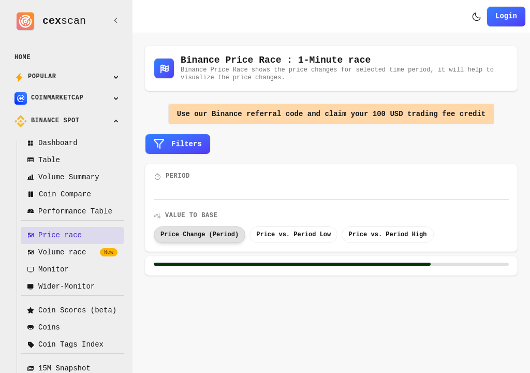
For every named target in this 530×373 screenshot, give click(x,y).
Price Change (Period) (199, 234)
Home (22, 57)
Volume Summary (63, 177)
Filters (178, 144)
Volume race (72, 252)
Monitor (48, 270)
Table (43, 160)
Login (506, 16)
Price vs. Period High (387, 234)
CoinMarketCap (48, 98)
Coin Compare (59, 194)
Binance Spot (47, 121)
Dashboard (52, 143)
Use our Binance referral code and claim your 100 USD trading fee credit (331, 114)
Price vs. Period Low (293, 234)
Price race (54, 235)
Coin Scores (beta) (71, 310)
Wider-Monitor (61, 287)
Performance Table (69, 212)
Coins (43, 328)
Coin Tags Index (65, 345)
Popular (35, 77)
